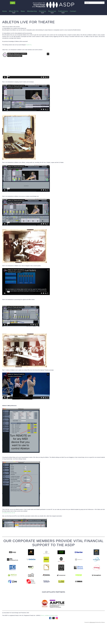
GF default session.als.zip (8, 512)
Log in (12, 3)
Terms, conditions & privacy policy (49, 615)
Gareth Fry (28, 44)
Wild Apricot (92, 622)
